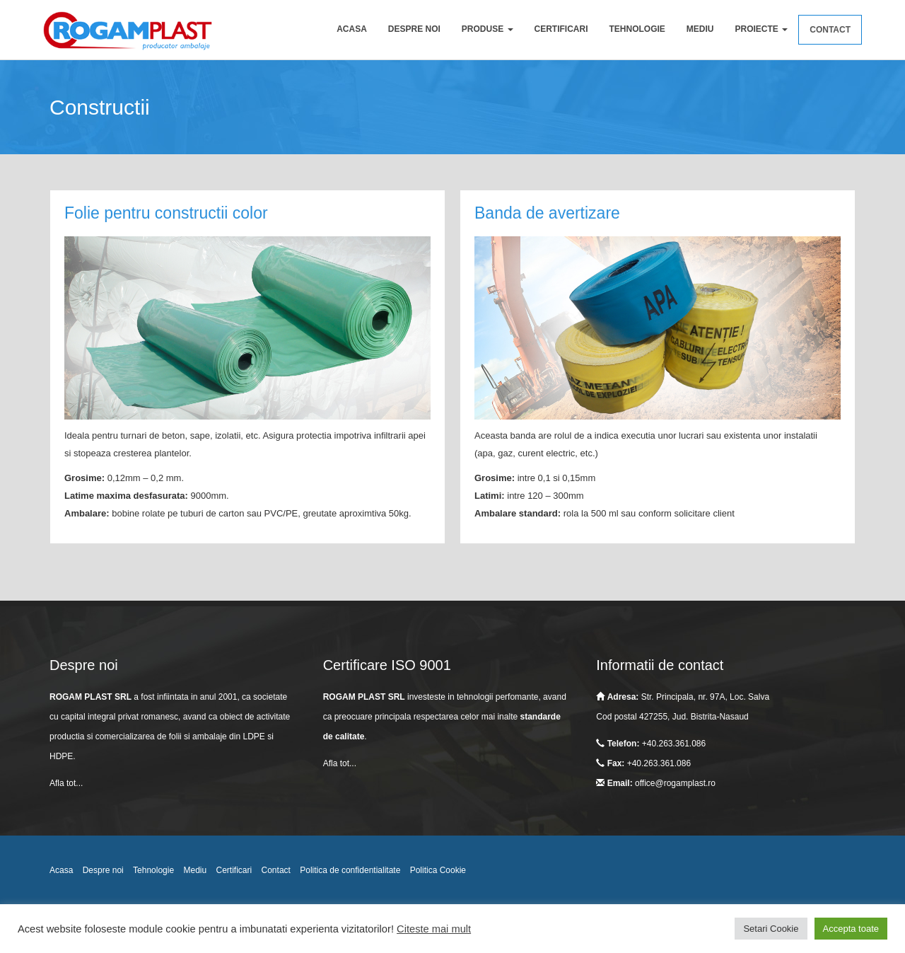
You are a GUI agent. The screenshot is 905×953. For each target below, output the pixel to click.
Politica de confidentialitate (350, 870)
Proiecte (761, 29)
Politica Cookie (438, 870)
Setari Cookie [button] (770, 928)
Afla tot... (66, 783)
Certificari (561, 29)
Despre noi (414, 29)
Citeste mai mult (434, 929)
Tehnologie (637, 29)
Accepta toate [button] (851, 928)
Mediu (700, 29)
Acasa (352, 29)
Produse (487, 29)
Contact (830, 30)
